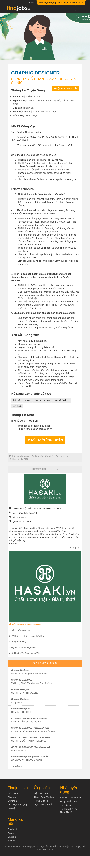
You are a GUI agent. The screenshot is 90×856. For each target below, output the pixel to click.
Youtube (11, 840)
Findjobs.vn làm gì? (70, 798)
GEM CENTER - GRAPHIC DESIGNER (30, 737)
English (32, 2)
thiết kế (16, 400)
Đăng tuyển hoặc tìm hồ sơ (61, 2)
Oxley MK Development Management (29, 673)
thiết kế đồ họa (61, 400)
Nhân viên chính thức (45, 111)
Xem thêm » (75, 548)
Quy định (12, 801)
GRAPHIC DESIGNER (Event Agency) (30, 747)
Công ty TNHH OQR (21, 712)
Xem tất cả (16, 766)
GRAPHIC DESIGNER (22, 680)
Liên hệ (11, 808)
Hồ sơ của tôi (41, 801)
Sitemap (12, 797)
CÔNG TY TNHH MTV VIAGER (26, 760)
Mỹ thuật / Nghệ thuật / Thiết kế (43, 100)
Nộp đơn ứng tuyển (65, 88)
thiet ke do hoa (42, 400)
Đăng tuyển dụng (69, 801)
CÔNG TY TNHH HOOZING (25, 693)
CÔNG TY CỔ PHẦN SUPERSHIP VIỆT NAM (33, 731)
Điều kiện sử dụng (17, 804)
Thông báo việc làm (44, 797)
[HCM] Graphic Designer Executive (29, 718)
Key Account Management (23, 647)
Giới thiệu (13, 793)
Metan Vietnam (18, 750)
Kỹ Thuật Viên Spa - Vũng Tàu (25, 653)
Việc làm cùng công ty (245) (25, 624)
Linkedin (12, 837)
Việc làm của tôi (42, 793)
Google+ (12, 833)
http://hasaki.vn (19, 517)
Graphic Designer (20, 670)
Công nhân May (18, 641)
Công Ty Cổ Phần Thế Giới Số (26, 721)
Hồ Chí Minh (34, 96)
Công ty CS (16, 702)
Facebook (12, 829)
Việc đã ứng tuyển (43, 804)
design (27, 400)
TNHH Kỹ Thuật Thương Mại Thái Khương (31, 683)
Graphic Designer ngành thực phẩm (29, 756)
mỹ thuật (17, 406)
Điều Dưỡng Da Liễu (21, 630)
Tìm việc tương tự (42, 456)
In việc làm (62, 456)
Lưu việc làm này (19, 456)
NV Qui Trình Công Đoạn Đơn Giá (27, 636)
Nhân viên (28, 107)
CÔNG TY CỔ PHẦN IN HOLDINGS (28, 741)
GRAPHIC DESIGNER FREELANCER (30, 728)
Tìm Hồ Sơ (65, 805)
